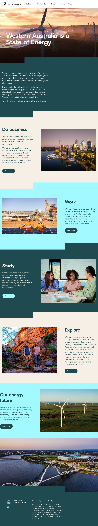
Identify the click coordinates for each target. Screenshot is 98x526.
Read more (8, 171)
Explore (53, 4)
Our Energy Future (65, 4)
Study (46, 4)
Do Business (30, 4)
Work (39, 4)
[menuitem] (30, 4)
